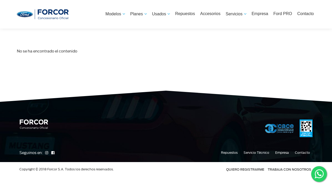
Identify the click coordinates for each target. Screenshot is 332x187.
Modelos (115, 14)
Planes (138, 14)
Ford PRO (282, 13)
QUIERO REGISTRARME (245, 169)
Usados (161, 14)
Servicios (236, 14)
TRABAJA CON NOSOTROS (289, 169)
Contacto (305, 13)
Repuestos (185, 13)
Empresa (260, 13)
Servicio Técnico (256, 153)
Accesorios (210, 13)
